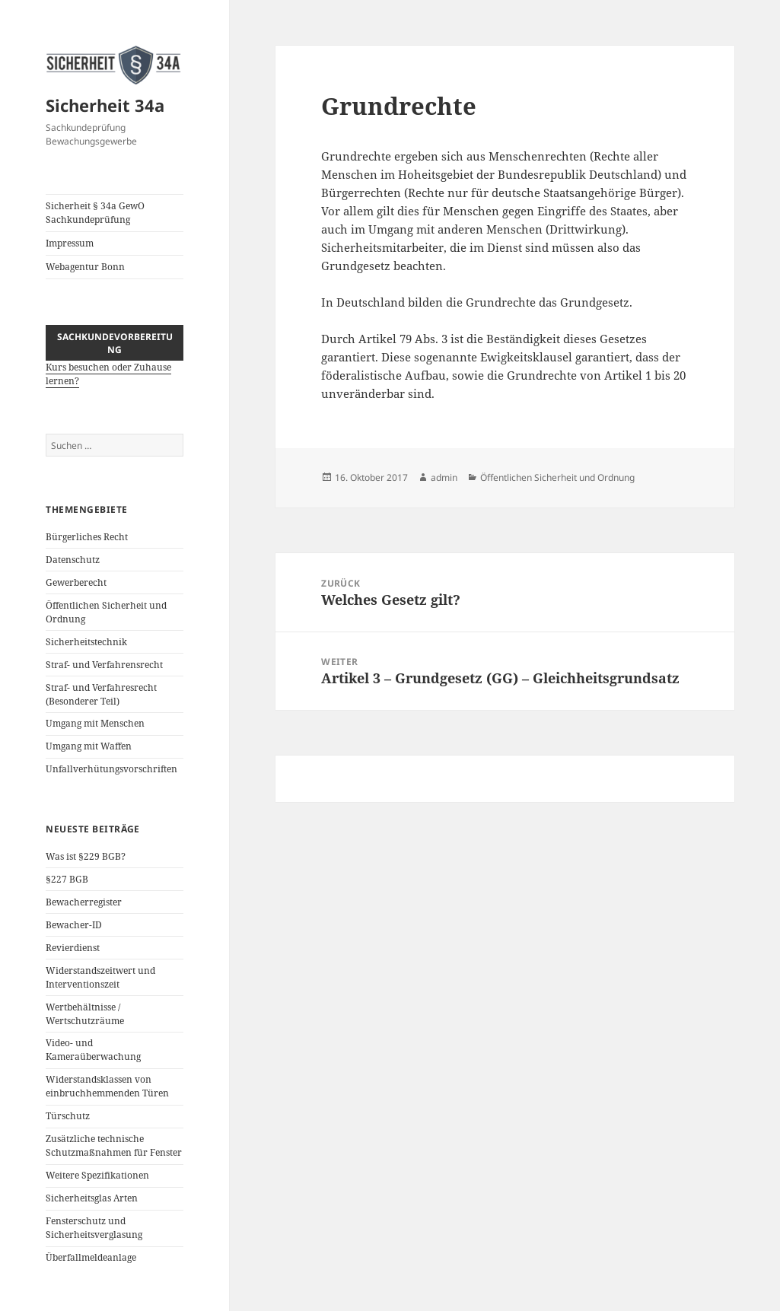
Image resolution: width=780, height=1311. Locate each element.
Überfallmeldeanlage (91, 1257)
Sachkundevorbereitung (115, 343)
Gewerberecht (76, 582)
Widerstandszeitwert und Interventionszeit (100, 977)
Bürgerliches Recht (87, 536)
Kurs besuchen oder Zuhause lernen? (114, 365)
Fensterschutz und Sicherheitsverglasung (94, 1227)
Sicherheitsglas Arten (92, 1198)
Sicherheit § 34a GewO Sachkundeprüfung (95, 212)
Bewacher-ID (74, 924)
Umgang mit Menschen (95, 723)
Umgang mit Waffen (89, 746)
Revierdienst (73, 947)
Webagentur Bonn (85, 266)
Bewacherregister (84, 902)
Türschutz (68, 1115)
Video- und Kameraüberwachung (93, 1049)
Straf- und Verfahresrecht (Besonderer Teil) (101, 694)
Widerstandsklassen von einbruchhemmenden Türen (107, 1086)
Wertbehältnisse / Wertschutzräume (85, 1014)
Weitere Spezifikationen (97, 1175)
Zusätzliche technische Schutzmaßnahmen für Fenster (114, 1145)
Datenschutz (73, 559)
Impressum (70, 243)
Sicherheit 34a (105, 105)
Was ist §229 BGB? (86, 856)
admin (444, 477)
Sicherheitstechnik (86, 641)
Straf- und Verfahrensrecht (104, 664)
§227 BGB (67, 879)
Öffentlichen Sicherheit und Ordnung (557, 477)
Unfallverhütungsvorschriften (111, 768)
